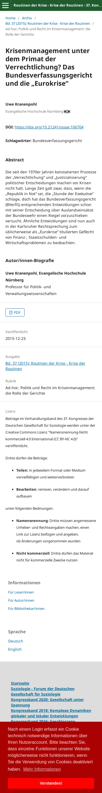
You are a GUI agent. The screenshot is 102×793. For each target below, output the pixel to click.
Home (10, 18)
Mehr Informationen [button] (42, 769)
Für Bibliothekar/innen (26, 608)
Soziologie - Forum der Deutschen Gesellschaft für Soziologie (43, 691)
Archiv (27, 18)
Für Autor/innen (21, 600)
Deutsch (15, 641)
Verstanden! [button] (51, 783)
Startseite (20, 683)
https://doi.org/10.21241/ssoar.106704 (49, 127)
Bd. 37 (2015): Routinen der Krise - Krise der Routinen (47, 23)
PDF (17, 312)
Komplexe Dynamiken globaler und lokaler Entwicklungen (51, 713)
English (15, 649)
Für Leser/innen (21, 592)
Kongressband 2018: (30, 710)
